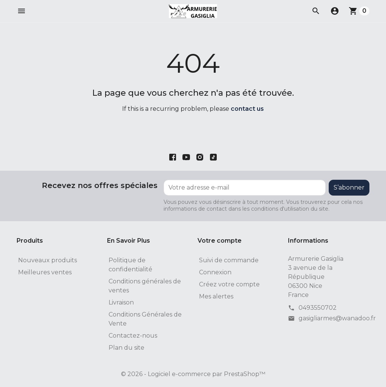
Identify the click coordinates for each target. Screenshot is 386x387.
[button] (21, 11)
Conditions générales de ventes (145, 286)
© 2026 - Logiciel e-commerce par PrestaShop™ (193, 374)
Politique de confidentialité (130, 265)
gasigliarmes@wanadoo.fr (337, 318)
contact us (247, 108)
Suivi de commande (229, 260)
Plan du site (126, 347)
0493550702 (318, 307)
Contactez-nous (133, 335)
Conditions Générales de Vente (145, 319)
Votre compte (220, 240)
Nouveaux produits (47, 260)
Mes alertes (216, 296)
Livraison (121, 302)
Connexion (215, 272)
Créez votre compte (229, 284)
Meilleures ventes (45, 272)
